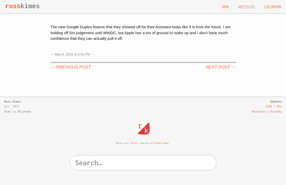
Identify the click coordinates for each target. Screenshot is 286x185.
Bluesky (276, 111)
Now (225, 7)
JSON (268, 106)
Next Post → (221, 67)
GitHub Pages (161, 143)
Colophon (272, 7)
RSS (279, 106)
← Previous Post (71, 67)
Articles (246, 7)
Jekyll (134, 143)
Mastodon (258, 111)
